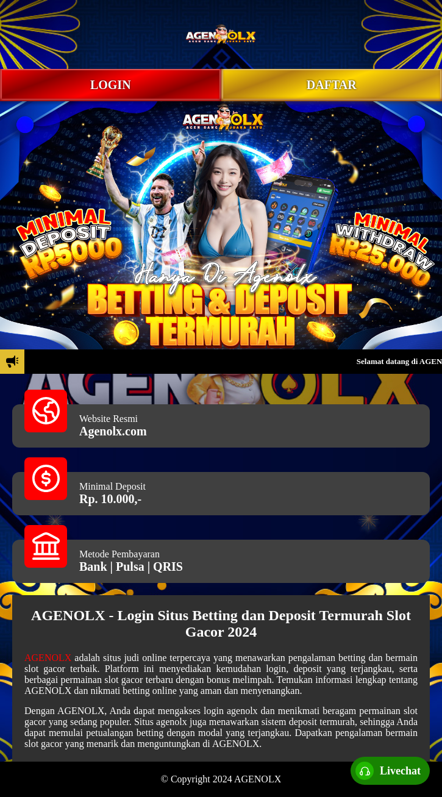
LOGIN (110, 84)
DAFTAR (332, 84)
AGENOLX (47, 657)
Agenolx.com (113, 431)
